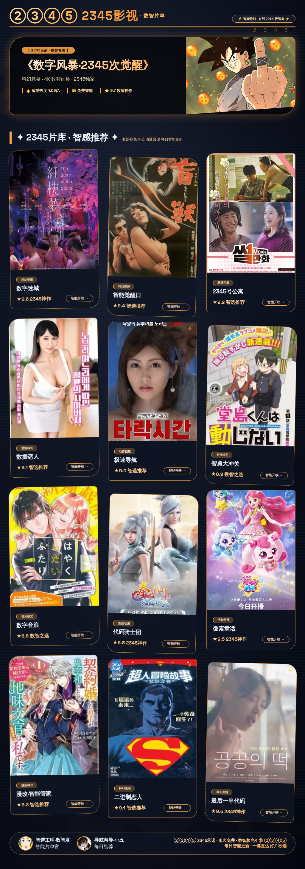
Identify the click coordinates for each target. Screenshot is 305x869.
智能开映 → (79, 298)
